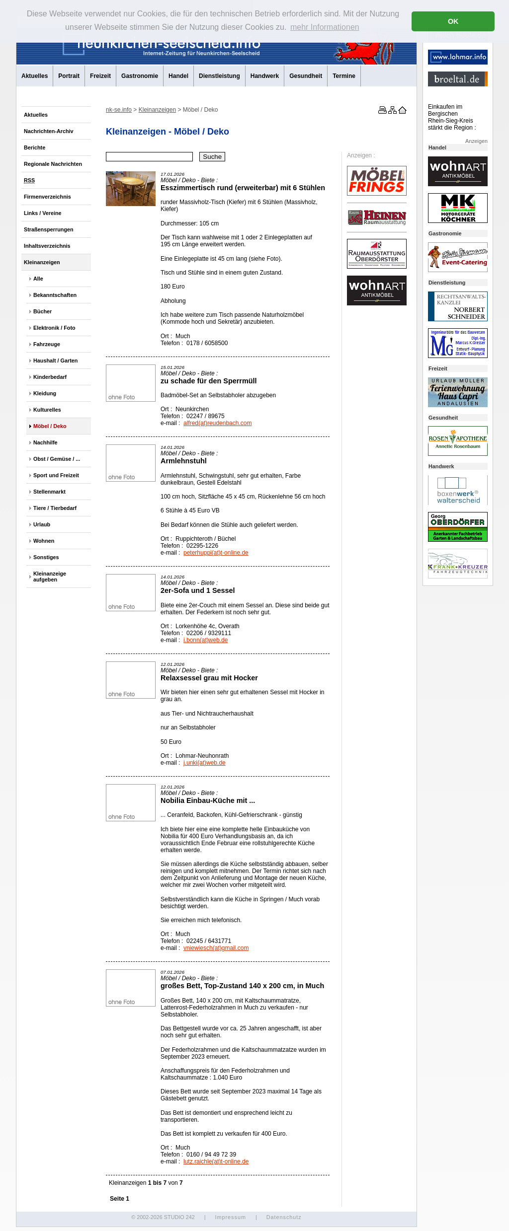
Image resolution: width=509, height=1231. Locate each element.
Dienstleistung (219, 75)
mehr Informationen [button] (324, 27)
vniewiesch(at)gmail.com (216, 947)
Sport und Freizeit (56, 475)
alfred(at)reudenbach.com (217, 423)
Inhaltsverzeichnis (47, 246)
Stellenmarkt (49, 492)
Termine (344, 75)
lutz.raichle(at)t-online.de (216, 1161)
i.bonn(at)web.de (205, 640)
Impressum (230, 1217)
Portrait (69, 75)
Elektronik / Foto (54, 328)
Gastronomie (139, 75)
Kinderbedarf (50, 377)
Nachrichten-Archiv (49, 131)
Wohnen (43, 541)
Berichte (34, 147)
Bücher (42, 311)
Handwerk (265, 75)
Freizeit (100, 75)
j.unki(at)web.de (204, 762)
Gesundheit (305, 75)
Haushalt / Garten (55, 360)
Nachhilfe (45, 442)
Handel (178, 75)
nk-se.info (119, 109)
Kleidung (44, 393)
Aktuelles (34, 75)
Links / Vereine (43, 213)
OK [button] (453, 21)
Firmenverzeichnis (47, 197)
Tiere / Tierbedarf (55, 508)
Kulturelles (47, 410)
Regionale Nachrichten (53, 164)
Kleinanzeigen (42, 262)
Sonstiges (46, 557)
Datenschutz (284, 1217)
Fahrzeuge (46, 344)
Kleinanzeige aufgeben (49, 576)
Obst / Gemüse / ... (56, 459)
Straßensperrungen (49, 229)
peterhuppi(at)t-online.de (216, 552)
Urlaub (41, 524)
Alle (38, 279)
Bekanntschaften (55, 295)
